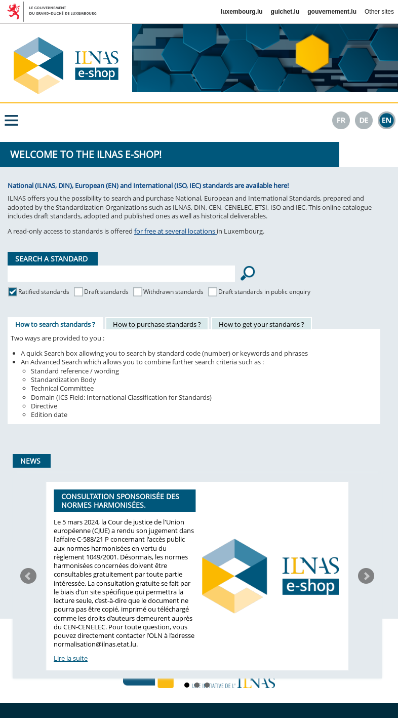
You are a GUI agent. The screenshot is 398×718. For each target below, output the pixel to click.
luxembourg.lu (242, 11)
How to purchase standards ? (157, 324)
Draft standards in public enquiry (264, 291)
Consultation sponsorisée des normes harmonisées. (120, 501)
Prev (28, 576)
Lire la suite (71, 658)
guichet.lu (285, 11)
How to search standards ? (55, 324)
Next (366, 576)
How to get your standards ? (261, 324)
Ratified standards (43, 291)
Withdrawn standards (173, 291)
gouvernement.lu (331, 11)
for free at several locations (175, 231)
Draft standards (106, 291)
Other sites (379, 11)
